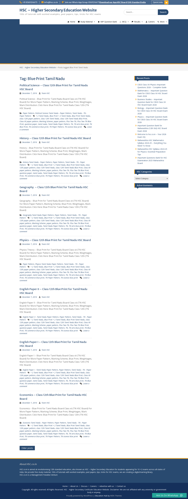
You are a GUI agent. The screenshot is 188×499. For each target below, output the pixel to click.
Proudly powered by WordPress (79, 495)
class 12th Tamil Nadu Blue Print (73, 118)
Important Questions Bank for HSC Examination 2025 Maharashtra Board (152, 160)
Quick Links (158, 2)
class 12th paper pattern (30, 118)
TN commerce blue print (38, 127)
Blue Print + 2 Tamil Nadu (60, 116)
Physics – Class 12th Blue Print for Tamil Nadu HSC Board (55, 240)
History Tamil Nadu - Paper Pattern (37, 162)
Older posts (27, 448)
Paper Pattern (28, 113)
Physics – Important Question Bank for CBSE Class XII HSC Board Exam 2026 (152, 120)
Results (137, 21)
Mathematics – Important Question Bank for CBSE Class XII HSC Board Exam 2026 (152, 93)
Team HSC (46, 93)
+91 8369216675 (29, 2)
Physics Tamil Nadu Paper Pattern (49, 264)
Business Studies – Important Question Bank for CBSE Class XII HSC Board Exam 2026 (151, 102)
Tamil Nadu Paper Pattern (59, 124)
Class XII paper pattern (29, 121)
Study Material (86, 21)
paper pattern (59, 121)
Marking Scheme (46, 121)
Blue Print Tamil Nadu (81, 116)
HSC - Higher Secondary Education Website (38, 67)
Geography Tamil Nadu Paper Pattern (38, 215)
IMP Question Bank (108, 21)
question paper (31, 124)
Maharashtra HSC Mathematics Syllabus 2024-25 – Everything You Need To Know (151, 143)
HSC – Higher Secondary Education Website (58, 10)
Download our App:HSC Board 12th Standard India (123, 2)
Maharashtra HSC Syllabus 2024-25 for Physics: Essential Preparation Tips (152, 152)
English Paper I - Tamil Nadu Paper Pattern (40, 370)
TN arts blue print (81, 124)
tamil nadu (42, 124)
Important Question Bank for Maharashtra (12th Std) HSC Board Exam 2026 (152, 128)
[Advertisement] (94, 44)
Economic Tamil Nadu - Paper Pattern (38, 422)
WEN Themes (116, 495)
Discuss (84, 486)
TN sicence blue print (73, 127)
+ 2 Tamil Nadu (42, 116)
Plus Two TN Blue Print (79, 170)
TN (72, 124)
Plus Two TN (71, 121)
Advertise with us (106, 486)
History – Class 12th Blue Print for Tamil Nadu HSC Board (55, 138)
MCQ (124, 21)
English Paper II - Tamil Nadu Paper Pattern (40, 317)
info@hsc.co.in (51, 2)
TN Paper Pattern (56, 127)
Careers (151, 21)
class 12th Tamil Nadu (50, 118)
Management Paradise (41, 475)
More (162, 21)
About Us (74, 486)
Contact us (121, 486)
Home (72, 21)
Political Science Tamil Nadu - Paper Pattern (53, 113)
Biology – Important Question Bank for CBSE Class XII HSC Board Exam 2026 (152, 111)
